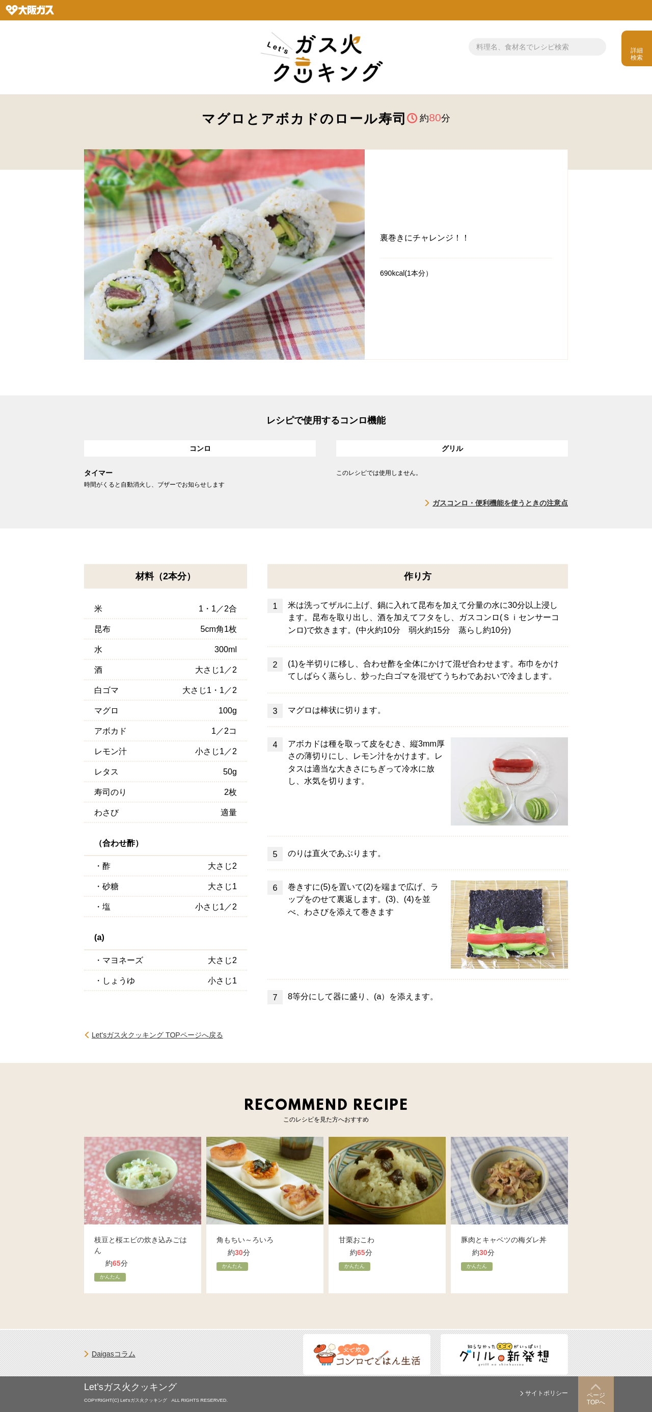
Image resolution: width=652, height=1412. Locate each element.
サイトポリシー (546, 1393)
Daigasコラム (113, 1354)
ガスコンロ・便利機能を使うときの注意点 (500, 503)
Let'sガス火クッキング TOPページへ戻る (157, 1035)
